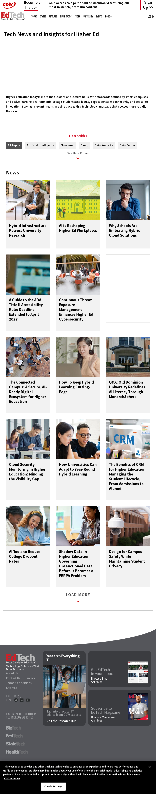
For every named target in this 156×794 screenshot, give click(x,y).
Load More (78, 617)
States (43, 16)
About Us (12, 692)
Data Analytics (104, 163)
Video (77, 16)
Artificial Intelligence (40, 163)
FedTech (14, 754)
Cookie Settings (53, 786)
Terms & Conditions (19, 702)
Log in (150, 16)
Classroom (67, 163)
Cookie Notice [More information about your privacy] (12, 778)
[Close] (149, 767)
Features (53, 16)
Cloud (84, 163)
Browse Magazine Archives (103, 738)
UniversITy (88, 16)
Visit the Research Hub (61, 740)
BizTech (13, 746)
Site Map (11, 706)
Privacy (30, 697)
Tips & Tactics (66, 16)
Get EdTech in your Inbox (102, 690)
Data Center (127, 163)
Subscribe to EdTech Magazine (105, 729)
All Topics (14, 163)
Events (99, 16)
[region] (78, 777)
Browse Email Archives (100, 699)
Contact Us (13, 697)
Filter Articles (78, 154)
